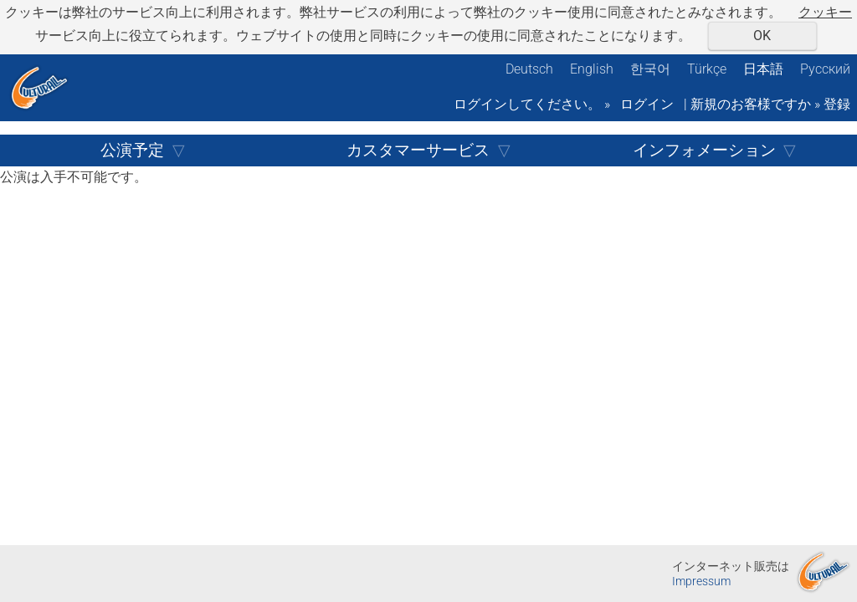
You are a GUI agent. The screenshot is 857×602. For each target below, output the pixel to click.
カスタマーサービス (418, 150)
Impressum (701, 581)
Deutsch (529, 69)
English (591, 69)
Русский (825, 69)
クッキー (825, 12)
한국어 (650, 69)
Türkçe (706, 69)
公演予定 (132, 150)
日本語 (763, 69)
